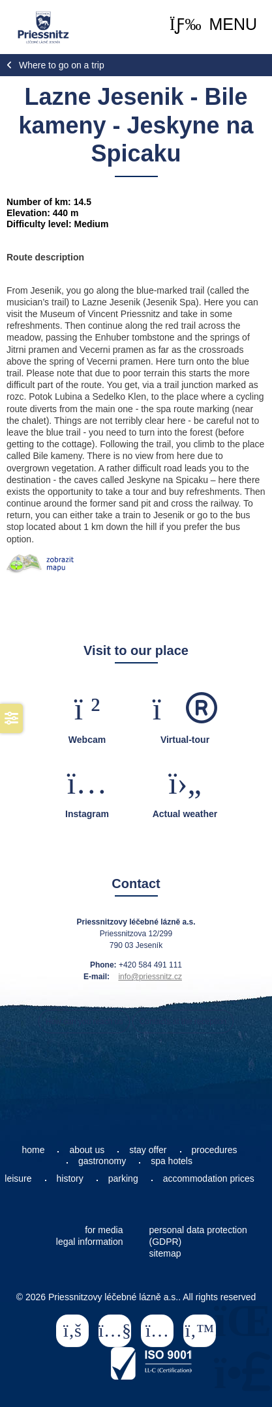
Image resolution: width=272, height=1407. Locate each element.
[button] (213, 24)
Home (43, 27)
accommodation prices (208, 1178)
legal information (89, 1241)
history (70, 1178)
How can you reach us (84, 1021)
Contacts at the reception (183, 1021)
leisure (18, 1178)
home (33, 1150)
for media (104, 1230)
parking (123, 1178)
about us (86, 1150)
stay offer (147, 1150)
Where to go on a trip (61, 65)
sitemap (165, 1253)
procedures (214, 1150)
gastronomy (102, 1161)
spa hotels (171, 1161)
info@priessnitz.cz (150, 976)
